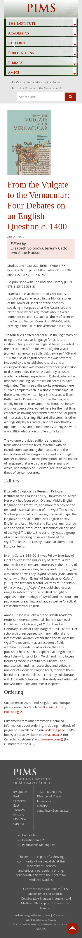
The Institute (22, 24)
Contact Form (31, 835)
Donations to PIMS (34, 840)
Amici (13, 73)
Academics (18, 33)
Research (17, 43)
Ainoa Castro (43, 915)
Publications (21, 53)
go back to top (73, 929)
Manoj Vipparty (48, 920)
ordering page (55, 730)
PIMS (41, 9)
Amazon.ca (53, 735)
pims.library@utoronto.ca (52, 810)
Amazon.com (52, 739)
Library (15, 63)
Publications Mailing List (39, 845)
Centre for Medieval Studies (41, 889)
